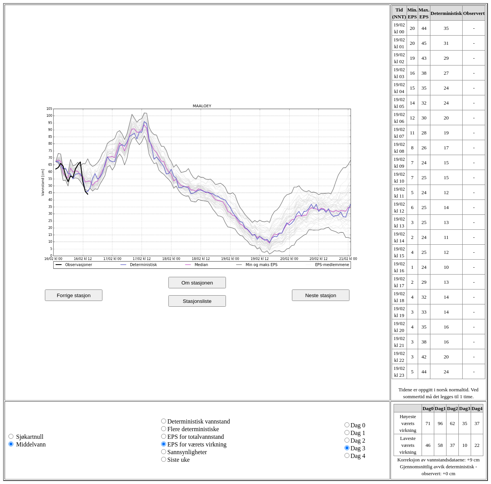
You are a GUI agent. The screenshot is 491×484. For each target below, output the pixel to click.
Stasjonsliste (197, 301)
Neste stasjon (320, 295)
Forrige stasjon (74, 295)
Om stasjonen (197, 283)
